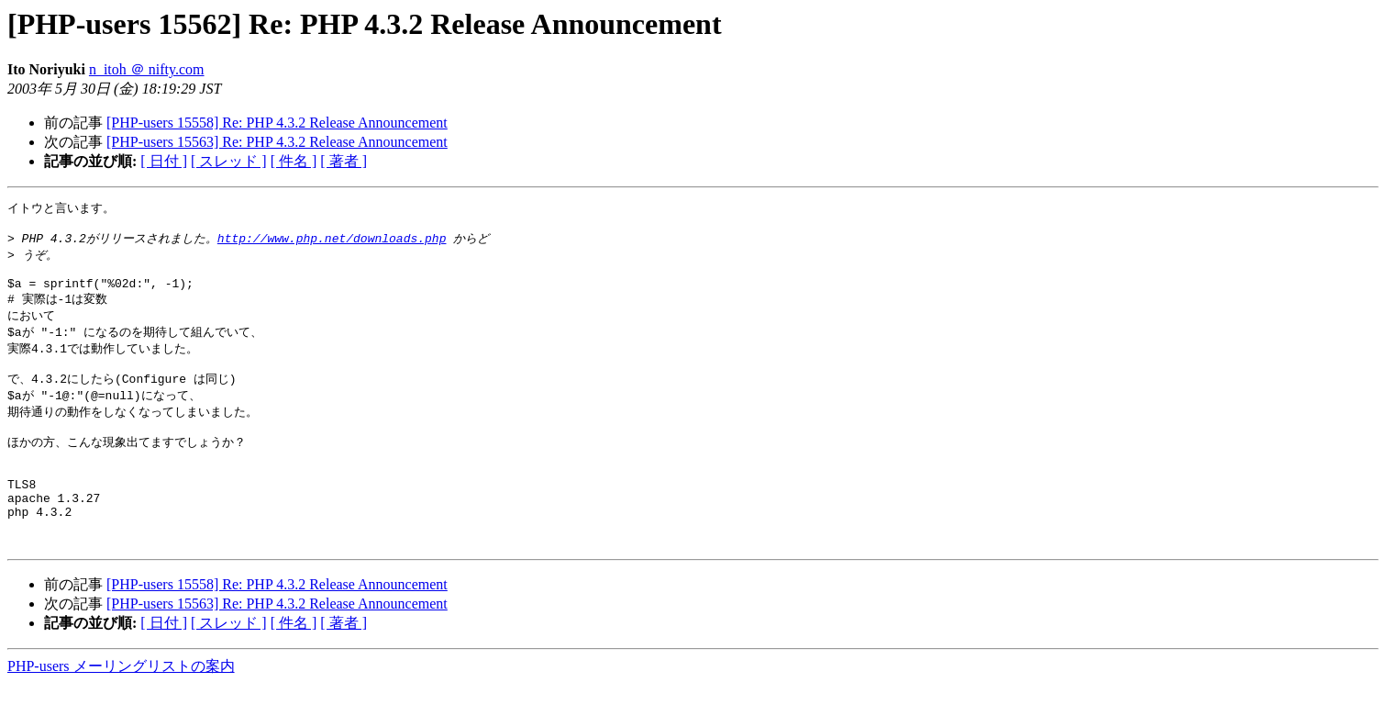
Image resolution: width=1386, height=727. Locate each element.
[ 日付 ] (163, 161)
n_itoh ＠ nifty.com (147, 69)
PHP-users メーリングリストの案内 (121, 709)
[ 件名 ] (294, 161)
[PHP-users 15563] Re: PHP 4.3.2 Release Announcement (277, 142)
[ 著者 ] (343, 161)
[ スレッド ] (229, 161)
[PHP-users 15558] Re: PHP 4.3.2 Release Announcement (277, 122)
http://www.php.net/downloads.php (332, 242)
